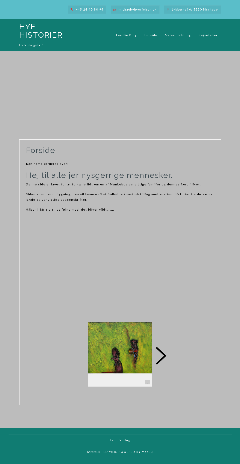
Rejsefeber (208, 35)
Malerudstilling (178, 35)
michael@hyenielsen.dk (138, 9)
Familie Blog (126, 35)
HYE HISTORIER (41, 31)
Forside (151, 35)
